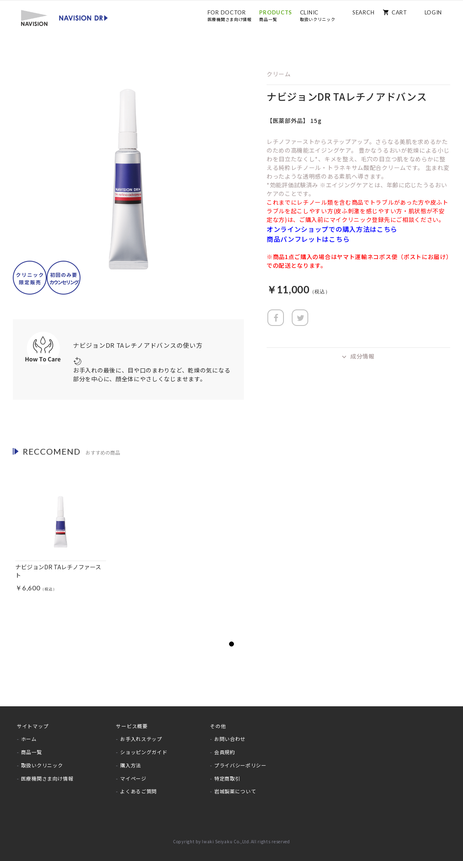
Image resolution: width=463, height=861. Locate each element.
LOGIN (433, 12)
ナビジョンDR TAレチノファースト (58, 571)
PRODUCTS (275, 15)
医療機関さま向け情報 (47, 778)
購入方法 (130, 765)
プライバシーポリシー (240, 765)
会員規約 (224, 751)
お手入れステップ (141, 738)
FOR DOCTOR (230, 15)
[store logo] (64, 17)
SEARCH (363, 12)
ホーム (29, 738)
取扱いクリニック (42, 765)
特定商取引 (227, 778)
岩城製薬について (235, 791)
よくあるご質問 (138, 791)
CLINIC (317, 15)
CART (399, 12)
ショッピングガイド (143, 751)
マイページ (133, 778)
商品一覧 (31, 751)
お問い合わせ (230, 738)
